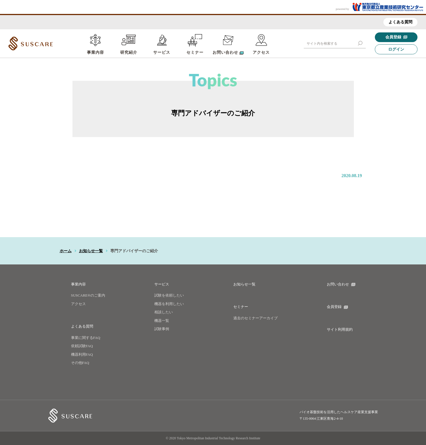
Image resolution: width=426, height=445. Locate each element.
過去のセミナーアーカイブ (255, 318)
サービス (161, 52)
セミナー (194, 52)
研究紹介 (128, 52)
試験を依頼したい (169, 295)
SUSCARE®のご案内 (88, 295)
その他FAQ (80, 363)
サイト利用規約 (340, 329)
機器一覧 (161, 320)
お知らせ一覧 (91, 251)
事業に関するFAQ (85, 338)
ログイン (396, 49)
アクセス (261, 52)
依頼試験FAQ (82, 346)
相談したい (163, 312)
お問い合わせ (341, 284)
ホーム (66, 251)
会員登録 (396, 37)
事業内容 (95, 52)
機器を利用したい (169, 304)
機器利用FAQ (82, 354)
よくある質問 (400, 22)
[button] (360, 43)
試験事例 (161, 329)
